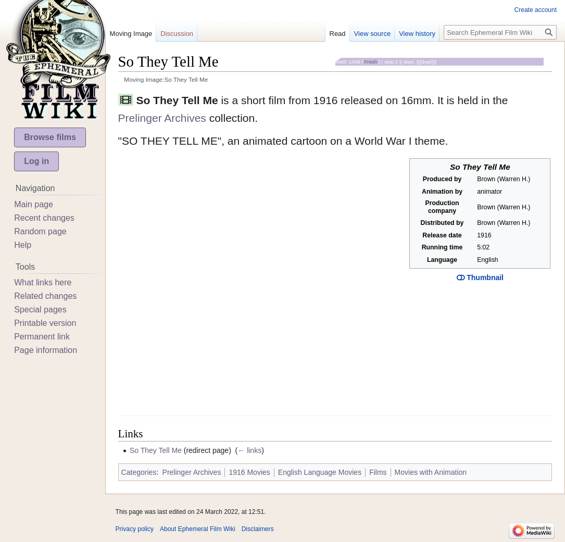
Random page (40, 231)
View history (417, 33)
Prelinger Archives (162, 118)
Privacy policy (135, 529)
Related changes (45, 296)
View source (372, 33)
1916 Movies (249, 472)
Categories (139, 472)
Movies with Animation (431, 472)
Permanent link (42, 336)
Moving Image (131, 33)
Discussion (176, 33)
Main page (33, 204)
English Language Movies (319, 472)
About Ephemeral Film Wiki (197, 529)
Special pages (40, 309)
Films (377, 472)
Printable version (45, 323)
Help (22, 245)
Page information (45, 350)
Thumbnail (480, 277)
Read (338, 33)
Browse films (50, 137)
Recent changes (44, 217)
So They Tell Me (156, 450)
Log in (36, 161)
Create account (535, 10)
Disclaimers (258, 529)
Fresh (370, 62)
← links (249, 450)
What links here (42, 282)
